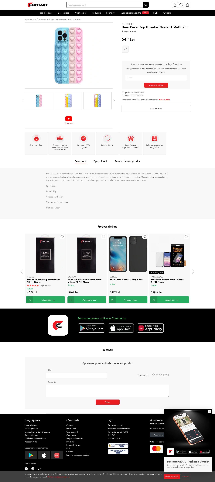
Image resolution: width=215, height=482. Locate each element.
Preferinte (185, 476)
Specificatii (100, 161)
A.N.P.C (111, 435)
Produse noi (80, 12)
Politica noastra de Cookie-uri (58, 477)
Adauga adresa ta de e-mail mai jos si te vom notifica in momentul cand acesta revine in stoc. (156, 70)
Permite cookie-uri (171, 476)
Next (114, 100)
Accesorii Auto (31, 441)
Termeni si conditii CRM (118, 431)
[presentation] (22, 272)
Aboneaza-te (158, 435)
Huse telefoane (44, 19)
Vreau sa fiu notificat (156, 85)
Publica (107, 402)
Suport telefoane (32, 435)
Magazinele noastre (134, 12)
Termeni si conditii (115, 425)
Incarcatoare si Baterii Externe (37, 431)
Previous (22, 100)
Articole (167, 12)
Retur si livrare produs (127, 161)
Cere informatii (156, 108)
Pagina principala (30, 19)
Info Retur (70, 441)
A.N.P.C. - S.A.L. (115, 438)
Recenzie (52, 382)
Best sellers (63, 12)
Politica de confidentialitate (119, 428)
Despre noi (71, 428)
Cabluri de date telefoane (35, 438)
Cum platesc (71, 435)
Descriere (80, 161)
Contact (69, 425)
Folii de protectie (31, 428)
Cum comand (72, 431)
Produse (48, 12)
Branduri (110, 12)
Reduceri (96, 12)
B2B (155, 12)
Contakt (127, 24)
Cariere (69, 451)
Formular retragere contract (77, 454)
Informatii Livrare (73, 445)
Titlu (49, 369)
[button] (175, 5)
